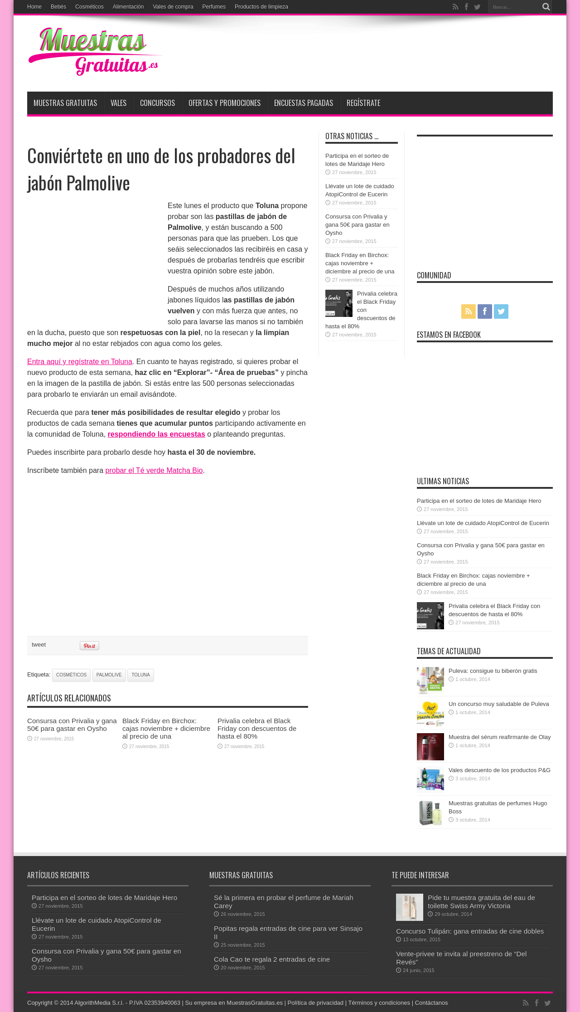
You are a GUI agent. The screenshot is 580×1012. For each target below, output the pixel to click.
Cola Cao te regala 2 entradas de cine (272, 959)
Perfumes (214, 7)
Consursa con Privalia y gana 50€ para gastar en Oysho (72, 724)
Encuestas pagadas (303, 102)
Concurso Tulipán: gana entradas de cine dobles (470, 931)
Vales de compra (173, 7)
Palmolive (109, 674)
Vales (118, 102)
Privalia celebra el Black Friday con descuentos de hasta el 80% (257, 728)
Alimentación (128, 7)
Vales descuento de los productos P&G (500, 770)
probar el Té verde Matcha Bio (154, 470)
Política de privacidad (316, 1002)
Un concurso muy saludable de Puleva (499, 704)
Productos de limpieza (261, 7)
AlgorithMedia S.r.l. (99, 1002)
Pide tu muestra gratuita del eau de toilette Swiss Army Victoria (481, 902)
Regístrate (363, 102)
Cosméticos (89, 7)
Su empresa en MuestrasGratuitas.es (234, 1002)
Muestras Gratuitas (65, 102)
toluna (140, 674)
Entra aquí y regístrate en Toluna (79, 361)
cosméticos (71, 674)
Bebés (58, 7)
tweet (39, 644)
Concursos (157, 102)
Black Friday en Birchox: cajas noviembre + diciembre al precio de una (166, 728)
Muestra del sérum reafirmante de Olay (500, 737)
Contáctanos (431, 1002)
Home (34, 7)
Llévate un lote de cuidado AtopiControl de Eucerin (483, 523)
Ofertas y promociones (224, 102)
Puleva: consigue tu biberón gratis (493, 670)
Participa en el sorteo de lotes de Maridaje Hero (479, 500)
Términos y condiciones (379, 1002)
